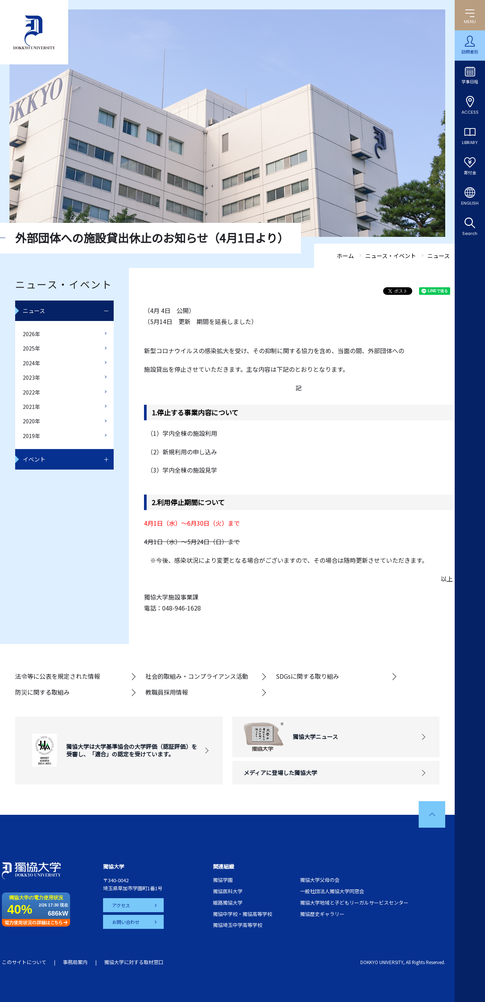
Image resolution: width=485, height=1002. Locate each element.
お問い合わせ (125, 922)
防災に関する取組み (42, 692)
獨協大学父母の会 (320, 879)
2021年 (31, 406)
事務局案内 (75, 962)
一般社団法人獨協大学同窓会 (332, 891)
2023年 (31, 377)
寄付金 (470, 173)
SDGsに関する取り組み (307, 676)
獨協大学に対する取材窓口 (133, 962)
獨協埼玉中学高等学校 (237, 924)
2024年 (31, 363)
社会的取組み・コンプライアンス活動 (197, 676)
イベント (34, 459)
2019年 (31, 436)
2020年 (31, 421)
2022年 (31, 392)
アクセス (121, 905)
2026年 (31, 334)
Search (469, 233)
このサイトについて (24, 962)
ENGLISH (470, 203)
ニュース (34, 311)
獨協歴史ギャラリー (322, 913)
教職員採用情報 (167, 692)
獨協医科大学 (227, 891)
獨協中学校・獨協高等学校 (242, 913)
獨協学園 (223, 879)
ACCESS (470, 112)
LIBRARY (470, 142)
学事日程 (470, 82)
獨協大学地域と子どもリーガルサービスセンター (354, 902)
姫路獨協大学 (227, 902)
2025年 (31, 348)
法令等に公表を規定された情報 (57, 676)
